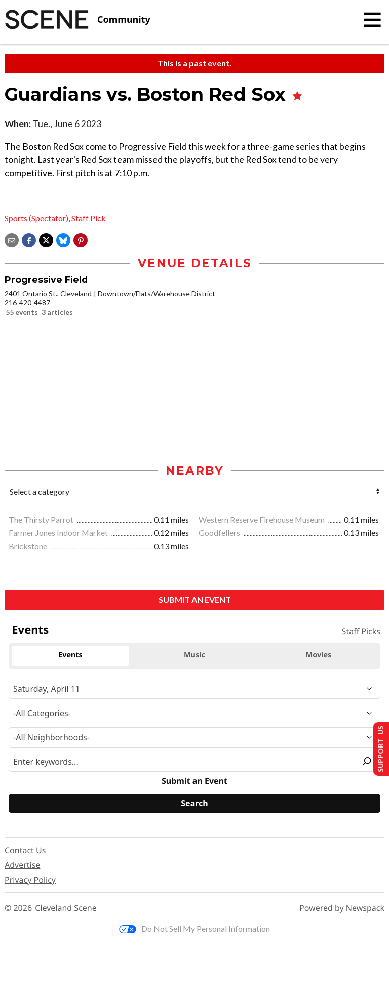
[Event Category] (194, 713)
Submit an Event (195, 600)
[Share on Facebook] (29, 239)
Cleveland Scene (66, 909)
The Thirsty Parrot (42, 520)
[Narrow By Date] (194, 689)
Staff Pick (88, 218)
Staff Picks (361, 632)
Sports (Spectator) (36, 218)
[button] (80, 239)
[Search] (194, 804)
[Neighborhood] (194, 738)
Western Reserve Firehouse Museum (262, 520)
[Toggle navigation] (372, 20)
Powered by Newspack (341, 909)
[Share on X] (46, 239)
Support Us (377, 747)
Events (30, 630)
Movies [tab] (319, 656)
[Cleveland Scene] (77, 19)
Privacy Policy (30, 880)
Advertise (22, 866)
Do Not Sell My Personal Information (194, 929)
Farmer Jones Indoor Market (59, 533)
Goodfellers (220, 533)
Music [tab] (194, 656)
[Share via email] (12, 239)
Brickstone (29, 547)
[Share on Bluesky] (63, 239)
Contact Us (25, 851)
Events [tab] (70, 656)
